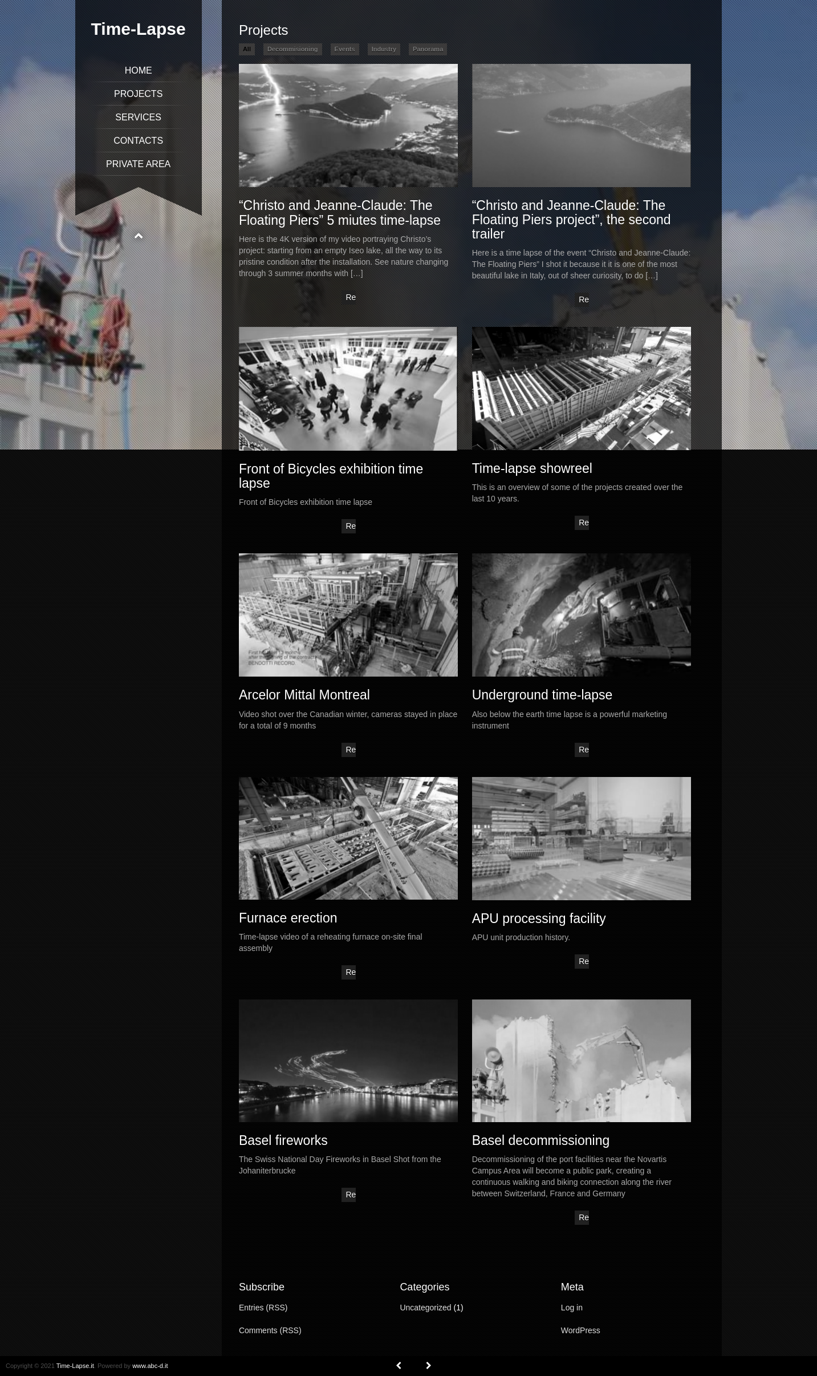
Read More (351, 299)
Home (138, 70)
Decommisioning (292, 49)
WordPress (580, 1330)
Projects (138, 94)
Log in (572, 1307)
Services (138, 117)
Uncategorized (425, 1307)
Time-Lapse (138, 28)
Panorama (428, 49)
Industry (384, 49)
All (247, 49)
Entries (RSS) (263, 1307)
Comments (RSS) (270, 1330)
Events (345, 49)
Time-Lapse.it (75, 1365)
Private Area (138, 164)
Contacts (138, 140)
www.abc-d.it (150, 1365)
